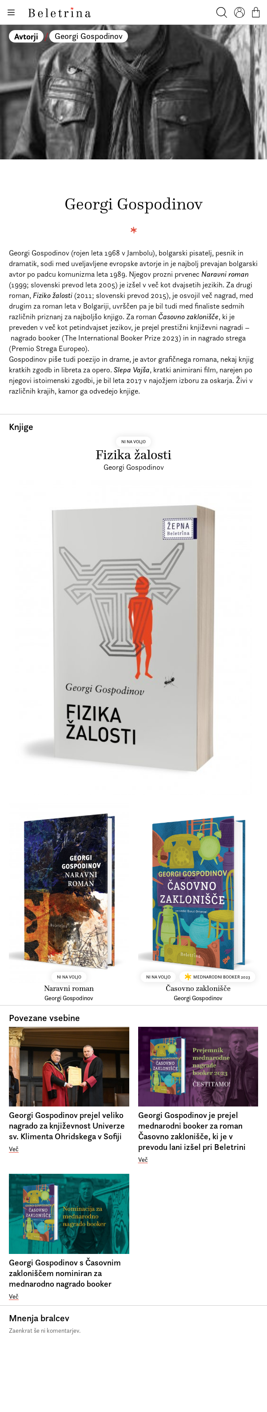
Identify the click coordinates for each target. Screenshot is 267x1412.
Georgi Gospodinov (89, 36)
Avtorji (26, 36)
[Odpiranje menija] (11, 12)
